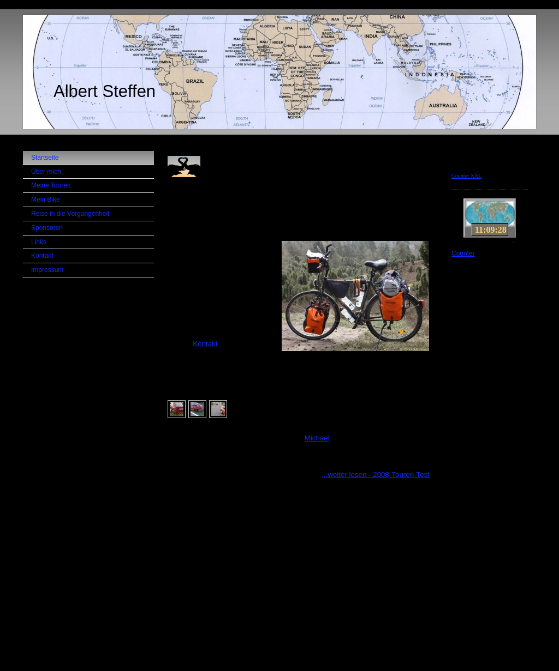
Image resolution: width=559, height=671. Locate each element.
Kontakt (205, 344)
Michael (317, 438)
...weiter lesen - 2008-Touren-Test (376, 474)
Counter (463, 253)
